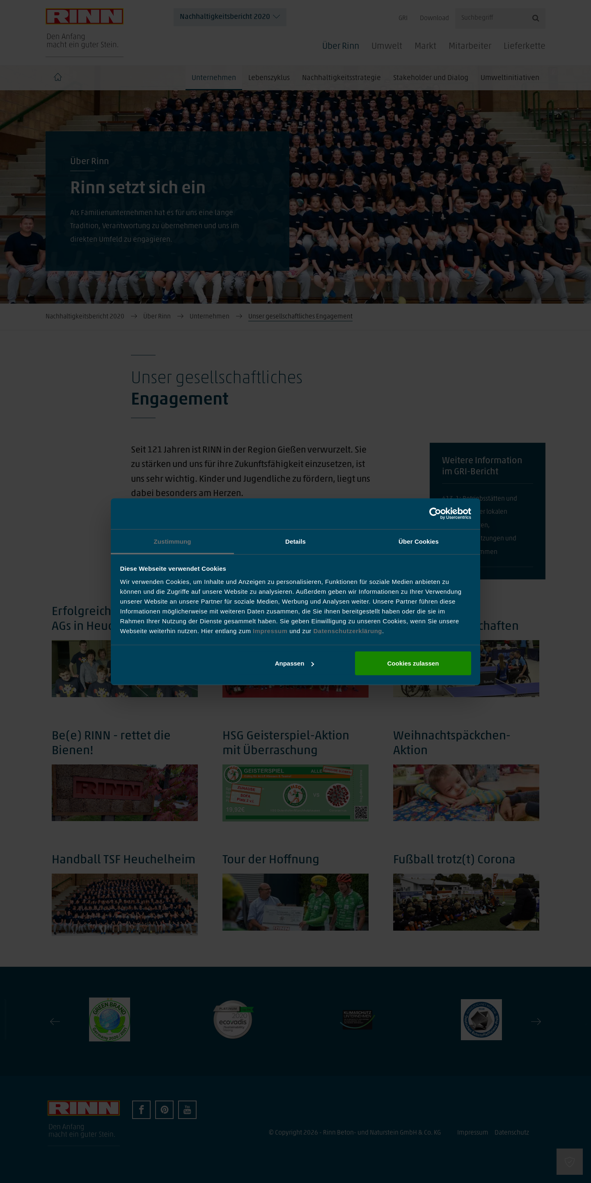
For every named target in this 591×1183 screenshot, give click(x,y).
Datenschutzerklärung (347, 630)
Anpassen (294, 663)
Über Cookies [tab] (419, 541)
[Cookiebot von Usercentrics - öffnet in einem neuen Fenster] (435, 514)
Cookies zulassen (413, 663)
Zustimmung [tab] (172, 541)
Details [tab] (295, 541)
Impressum (271, 630)
